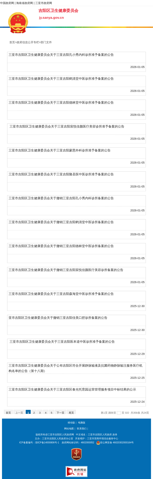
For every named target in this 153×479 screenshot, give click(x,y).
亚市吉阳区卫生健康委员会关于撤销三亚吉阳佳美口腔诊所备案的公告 (58, 317)
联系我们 (81, 428)
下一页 (60, 412)
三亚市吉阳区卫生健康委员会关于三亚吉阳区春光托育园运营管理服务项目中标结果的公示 (72, 389)
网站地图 (69, 428)
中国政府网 (7, 3)
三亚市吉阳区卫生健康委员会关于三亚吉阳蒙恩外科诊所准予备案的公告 (60, 150)
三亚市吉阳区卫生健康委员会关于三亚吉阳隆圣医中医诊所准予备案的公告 (61, 174)
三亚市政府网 (43, 3)
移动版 (71, 422)
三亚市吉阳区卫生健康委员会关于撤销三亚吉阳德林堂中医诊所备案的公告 (61, 246)
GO (127, 412)
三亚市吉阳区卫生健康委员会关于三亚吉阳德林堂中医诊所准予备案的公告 (61, 102)
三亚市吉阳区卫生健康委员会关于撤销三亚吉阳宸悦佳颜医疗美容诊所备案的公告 (66, 270)
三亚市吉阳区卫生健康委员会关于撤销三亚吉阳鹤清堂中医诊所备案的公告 (61, 222)
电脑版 (81, 422)
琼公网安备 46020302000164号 (114, 442)
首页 (8, 412)
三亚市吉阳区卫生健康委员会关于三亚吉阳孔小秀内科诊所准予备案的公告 (61, 54)
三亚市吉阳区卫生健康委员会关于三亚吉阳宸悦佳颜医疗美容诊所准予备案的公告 (66, 126)
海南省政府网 (24, 3)
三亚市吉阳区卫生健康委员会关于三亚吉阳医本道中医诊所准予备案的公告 (62, 341)
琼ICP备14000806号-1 (47, 442)
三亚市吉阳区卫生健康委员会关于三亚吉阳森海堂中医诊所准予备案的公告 (61, 293)
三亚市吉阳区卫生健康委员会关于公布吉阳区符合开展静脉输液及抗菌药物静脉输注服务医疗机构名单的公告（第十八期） (75, 368)
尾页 (71, 412)
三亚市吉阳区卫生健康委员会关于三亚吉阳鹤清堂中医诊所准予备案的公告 (61, 78)
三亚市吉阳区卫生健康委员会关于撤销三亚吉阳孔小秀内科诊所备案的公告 (61, 198)
